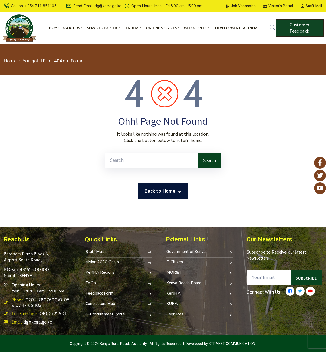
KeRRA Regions (119, 273)
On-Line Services (163, 28)
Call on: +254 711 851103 (34, 5)
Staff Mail (119, 252)
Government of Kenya (199, 252)
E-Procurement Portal (119, 314)
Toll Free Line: (38, 313)
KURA (199, 304)
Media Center (198, 28)
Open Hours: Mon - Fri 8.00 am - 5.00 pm (166, 5)
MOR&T (199, 273)
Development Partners (238, 28)
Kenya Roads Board (199, 283)
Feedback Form (119, 293)
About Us (73, 28)
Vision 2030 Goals (119, 262)
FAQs (119, 283)
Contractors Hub (119, 304)
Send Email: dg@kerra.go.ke (97, 5)
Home (54, 28)
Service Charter (103, 28)
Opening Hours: (26, 284)
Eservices (199, 314)
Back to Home (163, 191)
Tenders (133, 28)
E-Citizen (199, 262)
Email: (31, 322)
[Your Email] (269, 277)
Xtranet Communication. (232, 344)
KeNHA (199, 293)
